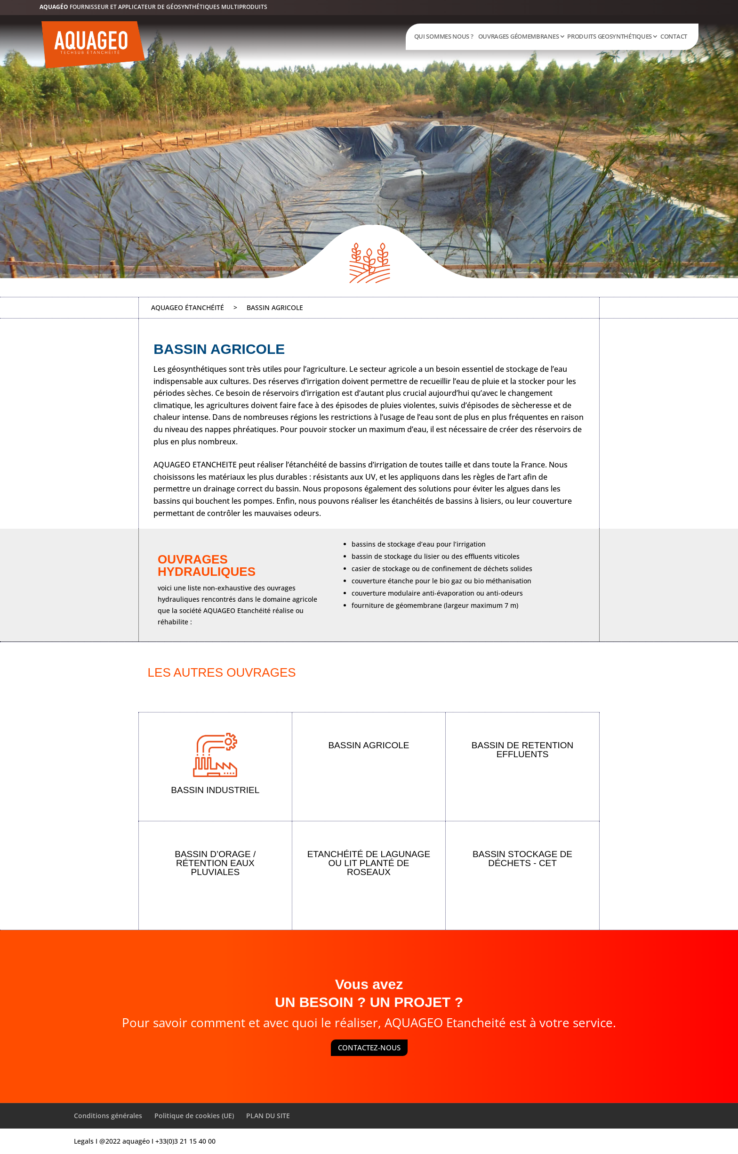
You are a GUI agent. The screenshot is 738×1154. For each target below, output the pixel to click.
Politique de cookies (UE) (194, 1115)
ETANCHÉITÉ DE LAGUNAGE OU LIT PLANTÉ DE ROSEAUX (368, 863)
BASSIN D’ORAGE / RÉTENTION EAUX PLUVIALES (215, 863)
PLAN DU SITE (268, 1115)
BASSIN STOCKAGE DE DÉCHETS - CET (522, 858)
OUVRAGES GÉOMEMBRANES (518, 36)
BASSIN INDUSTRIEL (215, 790)
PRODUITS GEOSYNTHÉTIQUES (609, 36)
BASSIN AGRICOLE (368, 745)
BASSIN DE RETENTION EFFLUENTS (522, 749)
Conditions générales (108, 1115)
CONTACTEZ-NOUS (369, 1047)
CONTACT (673, 36)
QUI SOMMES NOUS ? (443, 36)
